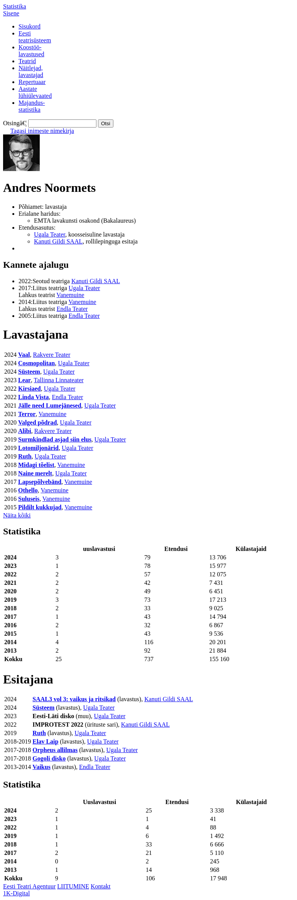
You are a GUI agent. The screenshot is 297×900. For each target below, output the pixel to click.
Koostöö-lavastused (31, 50)
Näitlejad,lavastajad (31, 71)
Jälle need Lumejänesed (49, 405)
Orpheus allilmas (55, 750)
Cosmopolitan (36, 363)
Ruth (25, 456)
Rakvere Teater (52, 354)
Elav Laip (45, 741)
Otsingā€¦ (15, 123)
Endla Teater (72, 309)
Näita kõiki (17, 515)
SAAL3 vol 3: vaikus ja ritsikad (74, 699)
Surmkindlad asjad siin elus (54, 439)
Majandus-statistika (32, 106)
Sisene (11, 13)
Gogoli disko (49, 758)
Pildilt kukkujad (40, 507)
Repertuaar (32, 82)
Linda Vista (33, 397)
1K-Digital (16, 893)
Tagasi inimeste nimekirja (42, 131)
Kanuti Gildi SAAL (58, 241)
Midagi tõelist (36, 465)
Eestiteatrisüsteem (35, 37)
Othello (28, 490)
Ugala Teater (49, 234)
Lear (24, 380)
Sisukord (29, 26)
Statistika (14, 6)
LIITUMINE (73, 886)
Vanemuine (70, 295)
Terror (26, 414)
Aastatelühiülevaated (35, 92)
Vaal (24, 354)
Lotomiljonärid (38, 448)
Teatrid (27, 61)
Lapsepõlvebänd (39, 482)
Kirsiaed (29, 388)
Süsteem (29, 371)
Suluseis (28, 498)
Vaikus (41, 767)
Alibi (24, 431)
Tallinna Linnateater (59, 380)
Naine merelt (35, 473)
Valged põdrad (37, 422)
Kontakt (101, 886)
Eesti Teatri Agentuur (29, 886)
